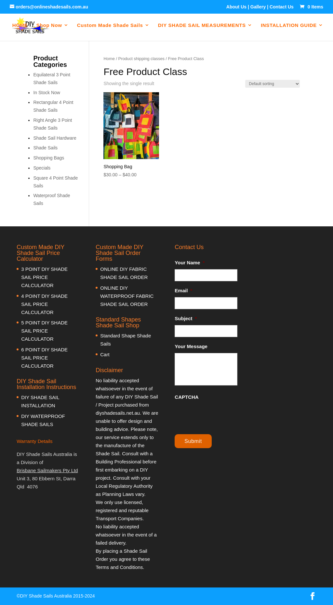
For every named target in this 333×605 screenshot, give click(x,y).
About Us (236, 6)
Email (183, 290)
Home (108, 58)
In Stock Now (46, 92)
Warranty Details (34, 441)
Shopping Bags (48, 157)
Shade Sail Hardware (54, 138)
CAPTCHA (186, 397)
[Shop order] (272, 84)
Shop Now (49, 25)
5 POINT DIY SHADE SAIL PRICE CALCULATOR (44, 331)
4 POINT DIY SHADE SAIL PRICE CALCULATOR (44, 304)
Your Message (191, 346)
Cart (104, 354)
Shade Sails (45, 147)
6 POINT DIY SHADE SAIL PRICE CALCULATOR (44, 358)
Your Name (190, 262)
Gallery (258, 6)
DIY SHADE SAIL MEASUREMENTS (202, 25)
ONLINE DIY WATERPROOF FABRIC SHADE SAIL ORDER (126, 296)
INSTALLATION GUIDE (289, 25)
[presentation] (224, 416)
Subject (186, 318)
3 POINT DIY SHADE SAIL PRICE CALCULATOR (44, 277)
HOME (20, 25)
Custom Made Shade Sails (110, 25)
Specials (41, 167)
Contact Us (282, 6)
